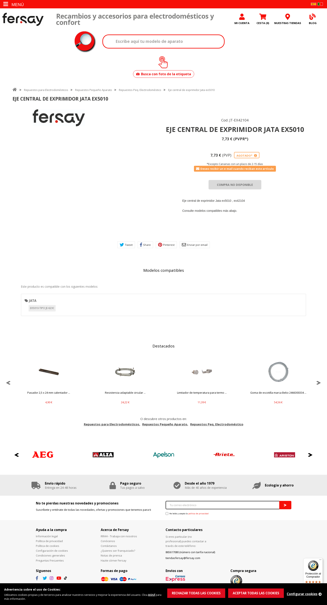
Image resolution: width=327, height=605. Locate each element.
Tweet (126, 245)
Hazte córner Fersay (113, 560)
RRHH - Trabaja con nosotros (119, 536)
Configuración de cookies (52, 551)
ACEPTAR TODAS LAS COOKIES (256, 593)
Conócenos (108, 541)
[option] (59, 117)
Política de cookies (47, 546)
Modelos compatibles (163, 270)
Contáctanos (109, 546)
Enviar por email (195, 245)
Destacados (163, 346)
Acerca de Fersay (115, 529)
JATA (32, 301)
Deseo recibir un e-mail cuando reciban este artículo (235, 169)
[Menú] (320, 560)
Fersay (23, 19)
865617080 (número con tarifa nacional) (190, 552)
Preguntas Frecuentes (50, 560)
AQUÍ (151, 595)
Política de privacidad (49, 541)
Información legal (47, 536)
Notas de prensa (111, 555)
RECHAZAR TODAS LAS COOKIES (196, 593)
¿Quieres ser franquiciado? (118, 551)
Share (145, 245)
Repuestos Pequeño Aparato (93, 90)
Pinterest (166, 245)
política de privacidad (198, 513)
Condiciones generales (50, 555)
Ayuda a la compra (51, 529)
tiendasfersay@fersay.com (183, 558)
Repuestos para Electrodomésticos (46, 90)
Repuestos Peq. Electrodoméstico (140, 90)
